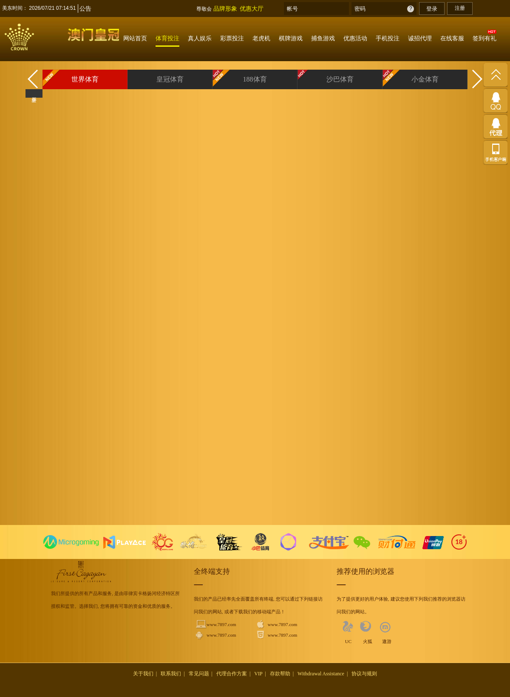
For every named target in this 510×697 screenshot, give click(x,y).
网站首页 (135, 38)
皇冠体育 (170, 79)
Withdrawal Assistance (321, 674)
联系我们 (171, 674)
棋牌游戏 (291, 38)
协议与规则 (364, 674)
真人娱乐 (200, 38)
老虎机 (261, 38)
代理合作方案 (231, 674)
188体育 (255, 79)
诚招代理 (420, 38)
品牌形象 (225, 8)
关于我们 (143, 674)
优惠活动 (355, 38)
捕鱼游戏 (323, 38)
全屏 (34, 93)
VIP (258, 674)
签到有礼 (484, 38)
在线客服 (452, 38)
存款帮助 (280, 674)
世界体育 (85, 79)
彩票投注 (232, 38)
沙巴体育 (340, 79)
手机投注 (388, 38)
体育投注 (167, 38)
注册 (460, 8)
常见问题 (199, 674)
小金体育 (425, 79)
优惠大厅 (252, 8)
